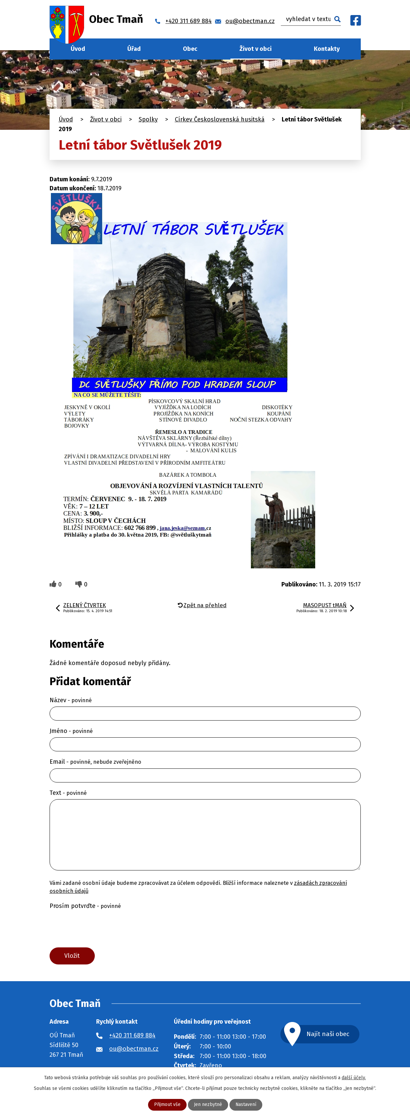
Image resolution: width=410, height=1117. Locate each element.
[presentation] (100, 928)
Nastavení (245, 1105)
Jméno (71, 731)
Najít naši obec (328, 1034)
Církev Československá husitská (220, 119)
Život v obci (256, 49)
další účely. (354, 1078)
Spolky (148, 119)
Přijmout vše (167, 1105)
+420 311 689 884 (132, 1035)
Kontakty (327, 49)
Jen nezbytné (208, 1105)
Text (68, 793)
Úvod (78, 49)
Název (71, 700)
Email (95, 761)
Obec (190, 49)
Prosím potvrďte (85, 906)
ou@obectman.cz (133, 1048)
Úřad (134, 49)
